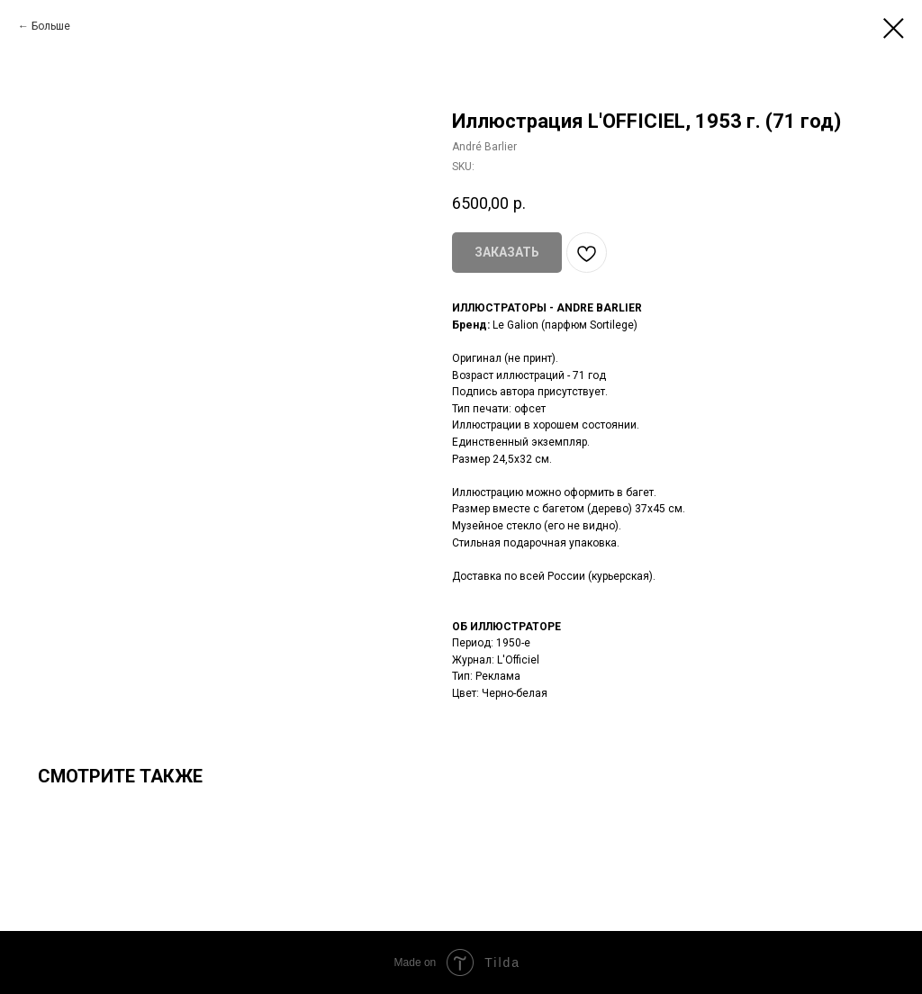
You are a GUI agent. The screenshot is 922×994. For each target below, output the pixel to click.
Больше (51, 26)
